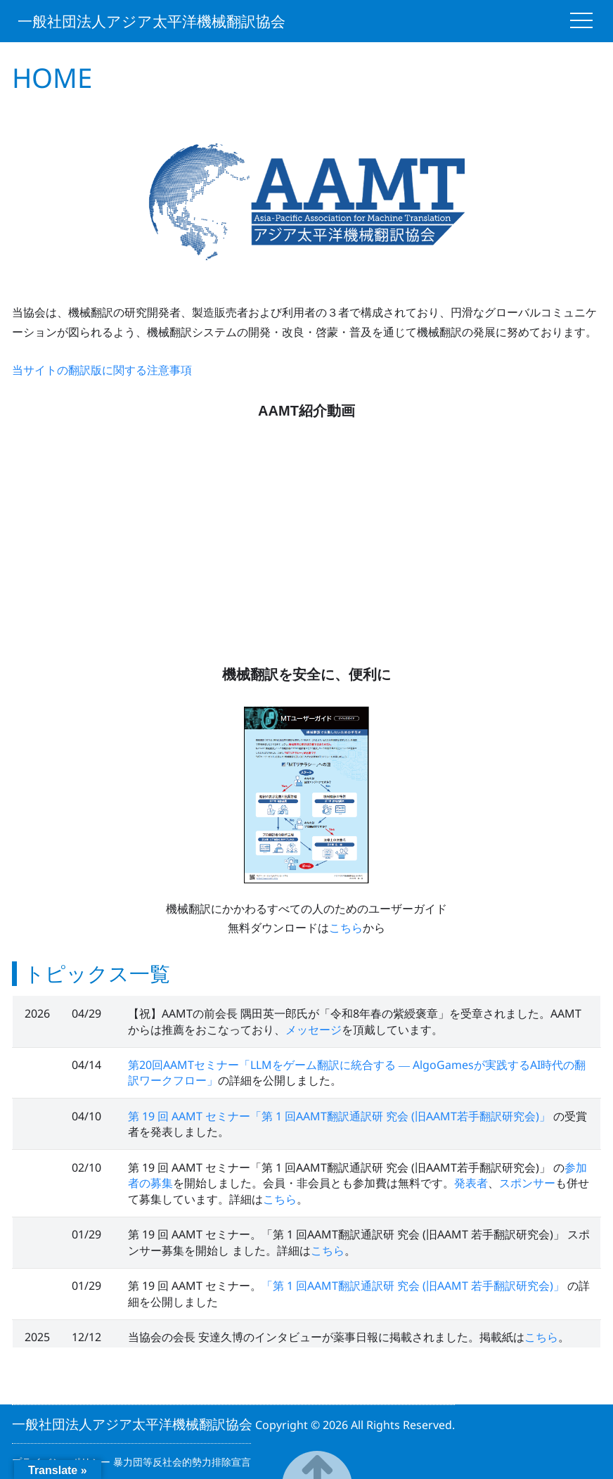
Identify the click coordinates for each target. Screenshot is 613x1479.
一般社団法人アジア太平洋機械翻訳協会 (151, 21)
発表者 (471, 1183)
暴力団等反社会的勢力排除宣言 (182, 1461)
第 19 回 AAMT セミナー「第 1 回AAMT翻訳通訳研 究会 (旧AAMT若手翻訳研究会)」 (340, 1116)
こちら (346, 928)
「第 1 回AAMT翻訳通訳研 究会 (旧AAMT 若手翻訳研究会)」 (414, 1285)
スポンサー (527, 1183)
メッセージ (313, 1029)
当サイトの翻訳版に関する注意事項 (102, 370)
